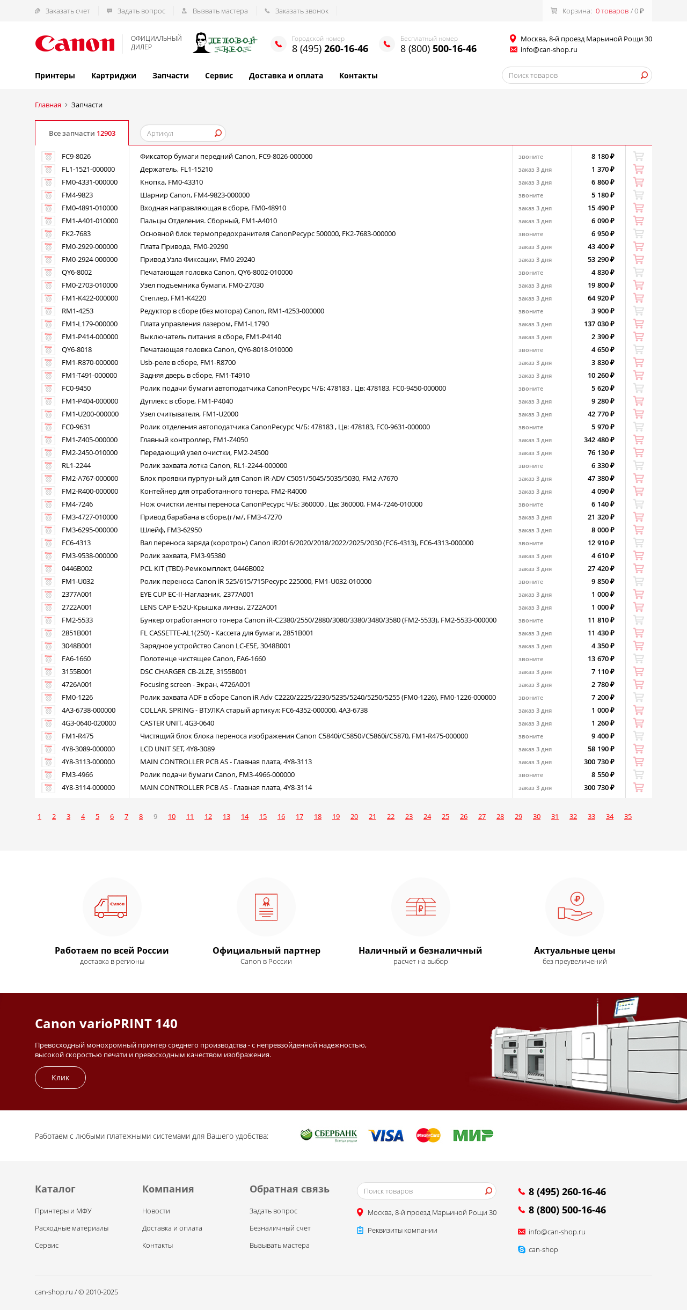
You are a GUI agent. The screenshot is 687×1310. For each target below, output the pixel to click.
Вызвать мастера (220, 11)
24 (427, 819)
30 (536, 819)
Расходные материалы (71, 1230)
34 (609, 819)
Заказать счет (68, 11)
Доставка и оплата (286, 75)
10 (172, 819)
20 (354, 819)
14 (245, 819)
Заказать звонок (301, 11)
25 (445, 819)
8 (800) (438, 48)
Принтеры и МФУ (63, 1213)
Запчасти (170, 75)
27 (482, 819)
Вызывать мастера (280, 1248)
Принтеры (55, 75)
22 (390, 819)
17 (299, 819)
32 (573, 819)
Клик (60, 1080)
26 (463, 819)
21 (372, 819)
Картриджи (113, 75)
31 (555, 819)
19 (336, 819)
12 (208, 819)
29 (518, 819)
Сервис (219, 75)
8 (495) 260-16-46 (567, 1194)
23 (409, 819)
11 (190, 819)
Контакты (358, 75)
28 (500, 819)
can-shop (543, 1252)
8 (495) (330, 48)
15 (263, 819)
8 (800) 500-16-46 (567, 1212)
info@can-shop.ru (549, 49)
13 (226, 819)
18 (317, 819)
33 (591, 819)
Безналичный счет (280, 1230)
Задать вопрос (141, 11)
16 (281, 819)
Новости (156, 1213)
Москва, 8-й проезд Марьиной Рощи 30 (432, 1215)
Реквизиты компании (402, 1233)
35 (628, 819)
